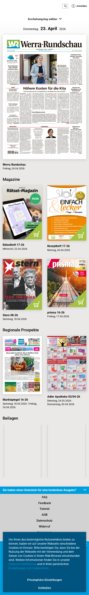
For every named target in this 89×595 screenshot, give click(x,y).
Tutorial (44, 509)
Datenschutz (44, 520)
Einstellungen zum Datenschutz (29, 568)
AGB (44, 514)
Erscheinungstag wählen (45, 19)
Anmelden (79, 6)
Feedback (44, 503)
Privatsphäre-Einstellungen (44, 580)
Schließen (44, 588)
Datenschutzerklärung (22, 564)
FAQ (44, 497)
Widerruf (44, 526)
